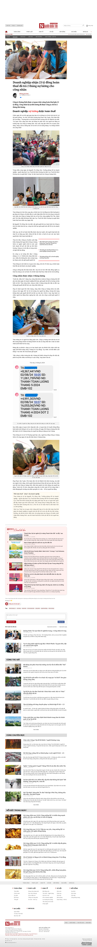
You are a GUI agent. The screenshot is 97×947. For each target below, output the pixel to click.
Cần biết (73, 895)
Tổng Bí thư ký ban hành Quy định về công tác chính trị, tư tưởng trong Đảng (44, 585)
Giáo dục (22, 36)
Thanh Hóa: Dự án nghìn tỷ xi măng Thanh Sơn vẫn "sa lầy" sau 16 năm (43, 534)
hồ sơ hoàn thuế (31, 608)
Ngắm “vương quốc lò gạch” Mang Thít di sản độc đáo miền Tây (44, 766)
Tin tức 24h (80, 922)
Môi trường (39, 36)
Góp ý (13, 25)
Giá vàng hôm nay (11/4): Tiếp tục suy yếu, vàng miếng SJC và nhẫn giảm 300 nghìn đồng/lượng (44, 830)
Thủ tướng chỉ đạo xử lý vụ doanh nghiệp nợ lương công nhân (49, 257)
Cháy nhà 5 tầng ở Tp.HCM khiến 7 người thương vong (41, 740)
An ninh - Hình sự (32, 899)
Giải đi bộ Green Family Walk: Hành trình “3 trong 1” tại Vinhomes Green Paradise (44, 552)
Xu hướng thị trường (48, 899)
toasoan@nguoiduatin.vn (11, 942)
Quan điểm (17, 911)
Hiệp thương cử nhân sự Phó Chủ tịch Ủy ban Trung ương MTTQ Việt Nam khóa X (43, 564)
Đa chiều (74, 31)
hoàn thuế (24, 608)
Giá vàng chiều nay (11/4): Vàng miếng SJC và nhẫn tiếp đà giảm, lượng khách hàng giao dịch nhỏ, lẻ (45, 844)
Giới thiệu (72, 922)
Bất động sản (46, 891)
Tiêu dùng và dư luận (48, 901)
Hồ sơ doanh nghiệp (48, 897)
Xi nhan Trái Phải (18, 913)
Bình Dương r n (12, 608)
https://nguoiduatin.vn (9, 927)
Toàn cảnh (17, 31)
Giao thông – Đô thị (50, 36)
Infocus (85, 31)
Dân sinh (15, 36)
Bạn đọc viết (17, 915)
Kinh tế (41, 31)
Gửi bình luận (11, 621)
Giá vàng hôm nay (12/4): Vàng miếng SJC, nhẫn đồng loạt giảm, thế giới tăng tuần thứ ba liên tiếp (44, 871)
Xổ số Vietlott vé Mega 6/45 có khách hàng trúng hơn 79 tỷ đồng (44, 857)
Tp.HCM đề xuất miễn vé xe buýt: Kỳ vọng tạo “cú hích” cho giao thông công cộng (44, 678)
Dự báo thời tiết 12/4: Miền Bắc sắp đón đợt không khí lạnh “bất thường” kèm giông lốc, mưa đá (44, 780)
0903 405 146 (9, 940)
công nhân (37, 608)
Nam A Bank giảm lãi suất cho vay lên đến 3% (38, 542)
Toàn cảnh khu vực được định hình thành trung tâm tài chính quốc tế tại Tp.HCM (44, 718)
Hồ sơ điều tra (31, 895)
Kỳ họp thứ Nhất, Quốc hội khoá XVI (83, 34)
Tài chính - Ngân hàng (48, 893)
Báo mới (88, 922)
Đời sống (62, 31)
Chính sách (17, 893)
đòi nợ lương (51, 608)
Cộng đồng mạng (75, 897)
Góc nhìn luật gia (32, 893)
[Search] (83, 25)
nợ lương (33, 111)
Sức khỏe (73, 893)
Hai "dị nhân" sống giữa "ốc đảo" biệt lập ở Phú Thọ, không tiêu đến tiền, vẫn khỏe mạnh (44, 793)
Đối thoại (16, 897)
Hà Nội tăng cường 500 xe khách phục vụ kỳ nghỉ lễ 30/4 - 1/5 (43, 753)
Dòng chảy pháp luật (33, 891)
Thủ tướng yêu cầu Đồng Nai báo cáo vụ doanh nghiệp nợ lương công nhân (49, 250)
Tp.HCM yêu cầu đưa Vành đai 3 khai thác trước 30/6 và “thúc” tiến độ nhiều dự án (44, 692)
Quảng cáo (19, 25)
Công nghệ (45, 903)
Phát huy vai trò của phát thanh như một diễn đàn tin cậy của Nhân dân (42, 575)
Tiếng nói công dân (33, 897)
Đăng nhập (61, 621)
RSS (66, 922)
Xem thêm (36, 729)
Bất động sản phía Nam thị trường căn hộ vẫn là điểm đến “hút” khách (44, 665)
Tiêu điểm (16, 891)
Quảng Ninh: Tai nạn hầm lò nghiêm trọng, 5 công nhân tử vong (44, 631)
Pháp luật (30, 31)
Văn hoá (30, 36)
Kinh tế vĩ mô (46, 895)
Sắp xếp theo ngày (63, 626)
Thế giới (16, 899)
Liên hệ (8, 25)
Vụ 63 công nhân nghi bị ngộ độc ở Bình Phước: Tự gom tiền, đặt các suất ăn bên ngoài (44, 644)
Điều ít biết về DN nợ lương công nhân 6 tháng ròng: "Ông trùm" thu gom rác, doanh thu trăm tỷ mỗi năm (49, 243)
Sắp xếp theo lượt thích (52, 626)
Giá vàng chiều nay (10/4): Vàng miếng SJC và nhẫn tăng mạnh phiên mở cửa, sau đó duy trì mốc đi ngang (44, 816)
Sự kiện (16, 895)
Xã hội (51, 31)
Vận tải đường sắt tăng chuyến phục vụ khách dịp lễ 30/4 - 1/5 (43, 704)
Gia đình (73, 891)
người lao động (44, 608)
